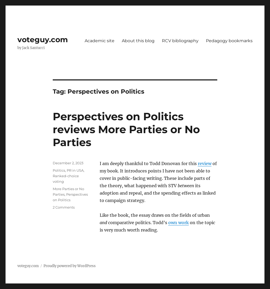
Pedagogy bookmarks (229, 40)
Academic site (99, 40)
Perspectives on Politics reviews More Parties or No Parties (126, 129)
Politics (59, 170)
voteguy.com (42, 39)
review (204, 163)
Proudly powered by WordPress (70, 266)
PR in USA (75, 170)
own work (178, 222)
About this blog (138, 40)
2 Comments (64, 207)
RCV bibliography (180, 40)
